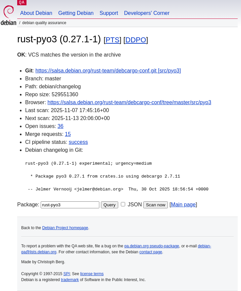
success (78, 142)
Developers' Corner (146, 13)
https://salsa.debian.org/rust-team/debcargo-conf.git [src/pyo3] (108, 70)
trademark (70, 279)
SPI (67, 273)
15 (68, 134)
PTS (113, 40)
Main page (183, 204)
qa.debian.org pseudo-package (151, 246)
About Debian (36, 13)
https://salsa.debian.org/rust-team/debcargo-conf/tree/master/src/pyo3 (129, 102)
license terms (92, 273)
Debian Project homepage (65, 228)
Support (109, 13)
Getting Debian (76, 13)
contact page (150, 252)
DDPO (135, 40)
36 (61, 126)
